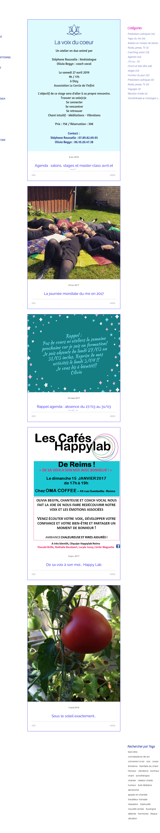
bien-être (132, 752)
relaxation (133, 804)
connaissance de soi (139, 756)
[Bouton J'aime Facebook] (126, 823)
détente (132, 813)
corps (155, 761)
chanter (132, 780)
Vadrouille (145, 804)
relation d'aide (145, 780)
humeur (132, 785)
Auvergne (151, 809)
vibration (132, 818)
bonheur (154, 771)
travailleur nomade (137, 799)
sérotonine (133, 790)
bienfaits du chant (148, 766)
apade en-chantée (137, 794)
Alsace (153, 813)
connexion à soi (136, 761)
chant (131, 775)
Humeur (132, 771)
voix (148, 761)
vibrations (143, 771)
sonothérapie (143, 775)
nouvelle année (136, 809)
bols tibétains (145, 785)
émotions (132, 766)
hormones (143, 813)
